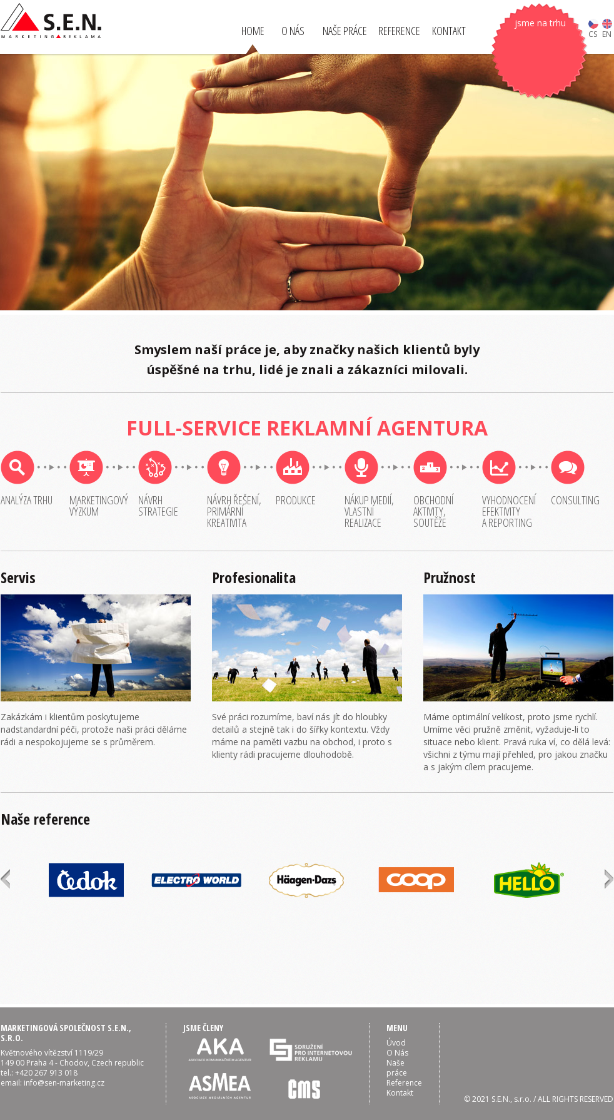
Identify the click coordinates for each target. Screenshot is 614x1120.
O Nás (397, 1052)
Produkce (296, 499)
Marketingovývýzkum (98, 505)
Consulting (575, 499)
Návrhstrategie (158, 505)
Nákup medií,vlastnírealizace (369, 511)
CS (593, 28)
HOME (252, 30)
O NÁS (292, 30)
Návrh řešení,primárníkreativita (234, 511)
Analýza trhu (27, 499)
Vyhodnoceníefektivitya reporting (509, 511)
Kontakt (399, 1092)
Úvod (396, 1042)
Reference (404, 1082)
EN (607, 28)
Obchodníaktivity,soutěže (433, 511)
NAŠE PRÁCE (345, 30)
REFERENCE (399, 30)
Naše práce (396, 1067)
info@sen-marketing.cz (64, 1082)
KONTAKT (449, 30)
